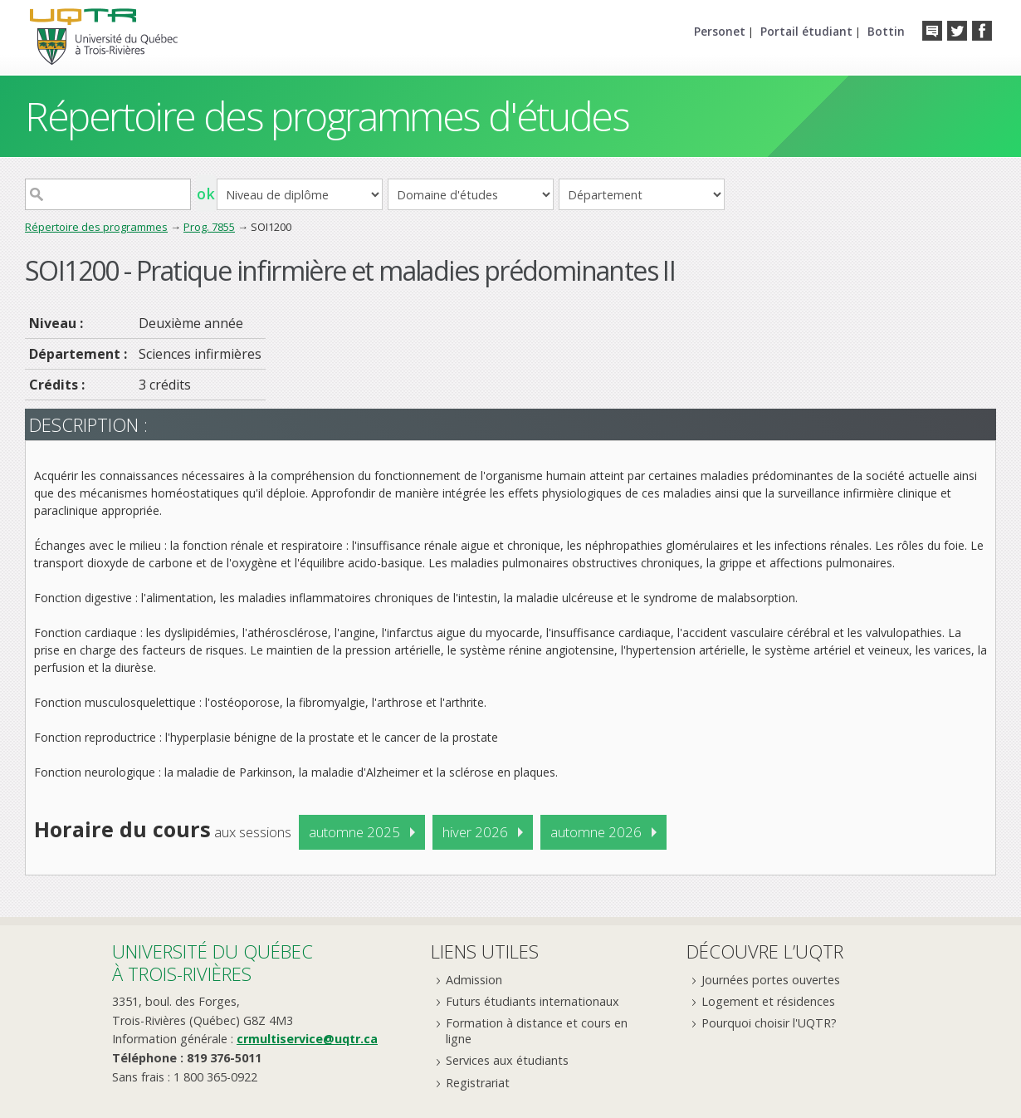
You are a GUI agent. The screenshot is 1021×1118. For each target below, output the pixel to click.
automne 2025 (354, 831)
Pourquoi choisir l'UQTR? (769, 1023)
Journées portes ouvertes (770, 980)
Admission (474, 980)
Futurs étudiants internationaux (532, 1001)
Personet (719, 31)
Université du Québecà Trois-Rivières (212, 962)
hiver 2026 (475, 831)
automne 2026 (596, 831)
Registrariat (478, 1083)
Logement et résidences (768, 1001)
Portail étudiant (806, 31)
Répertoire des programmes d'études (326, 116)
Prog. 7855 (209, 226)
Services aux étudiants (507, 1060)
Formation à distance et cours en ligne (537, 1031)
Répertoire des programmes (96, 226)
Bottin (886, 31)
